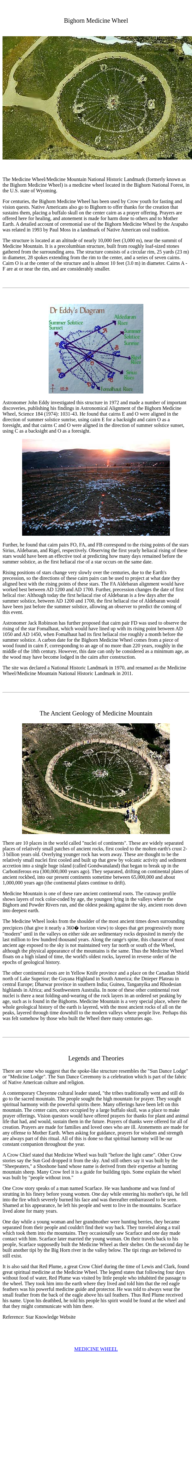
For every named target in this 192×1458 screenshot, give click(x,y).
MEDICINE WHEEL (96, 1349)
